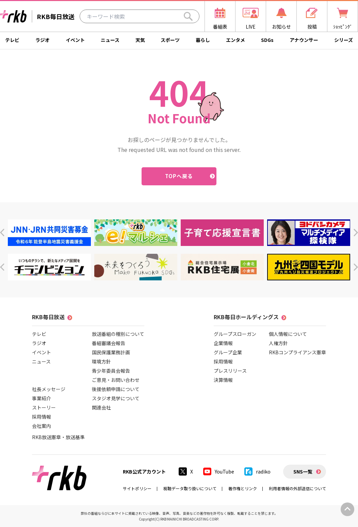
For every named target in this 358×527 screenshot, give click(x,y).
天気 (140, 39)
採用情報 (41, 416)
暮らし (203, 39)
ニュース (110, 39)
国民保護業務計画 (111, 352)
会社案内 (41, 425)
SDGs (267, 39)
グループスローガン (235, 333)
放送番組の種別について (118, 333)
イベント (75, 39)
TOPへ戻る (179, 176)
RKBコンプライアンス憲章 (297, 352)
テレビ (12, 39)
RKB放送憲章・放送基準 (58, 437)
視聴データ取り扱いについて (189, 488)
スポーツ (170, 39)
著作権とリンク (242, 488)
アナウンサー (304, 39)
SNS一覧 (302, 471)
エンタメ (235, 39)
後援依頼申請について (116, 389)
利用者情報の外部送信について (297, 488)
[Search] (188, 16)
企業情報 (223, 343)
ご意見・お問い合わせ (116, 379)
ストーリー (44, 407)
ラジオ (42, 39)
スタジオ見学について (116, 398)
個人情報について (288, 333)
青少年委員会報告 (111, 370)
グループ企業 (228, 352)
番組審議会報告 (108, 343)
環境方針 (101, 361)
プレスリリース (230, 370)
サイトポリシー (137, 488)
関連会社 (101, 407)
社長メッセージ (48, 389)
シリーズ (343, 39)
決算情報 (223, 379)
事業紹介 (41, 398)
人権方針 (278, 343)
